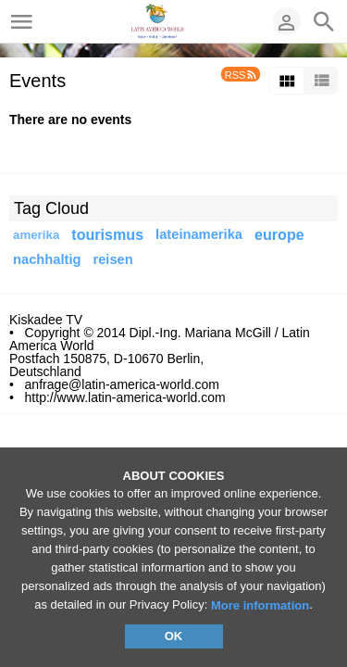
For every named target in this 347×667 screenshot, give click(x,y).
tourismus (107, 234)
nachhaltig (47, 259)
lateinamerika (198, 234)
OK (174, 636)
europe (279, 234)
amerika (36, 235)
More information (260, 605)
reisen (112, 259)
